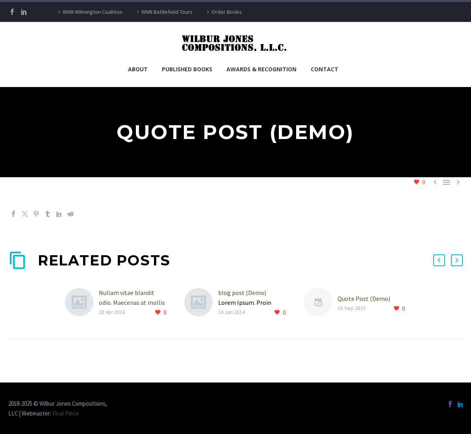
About (138, 69)
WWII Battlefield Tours (167, 11)
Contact (324, 69)
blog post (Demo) (242, 293)
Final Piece (65, 413)
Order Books (226, 11)
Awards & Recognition (261, 69)
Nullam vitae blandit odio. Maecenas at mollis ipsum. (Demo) (132, 302)
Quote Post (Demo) (363, 298)
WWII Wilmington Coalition (92, 11)
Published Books (187, 69)
